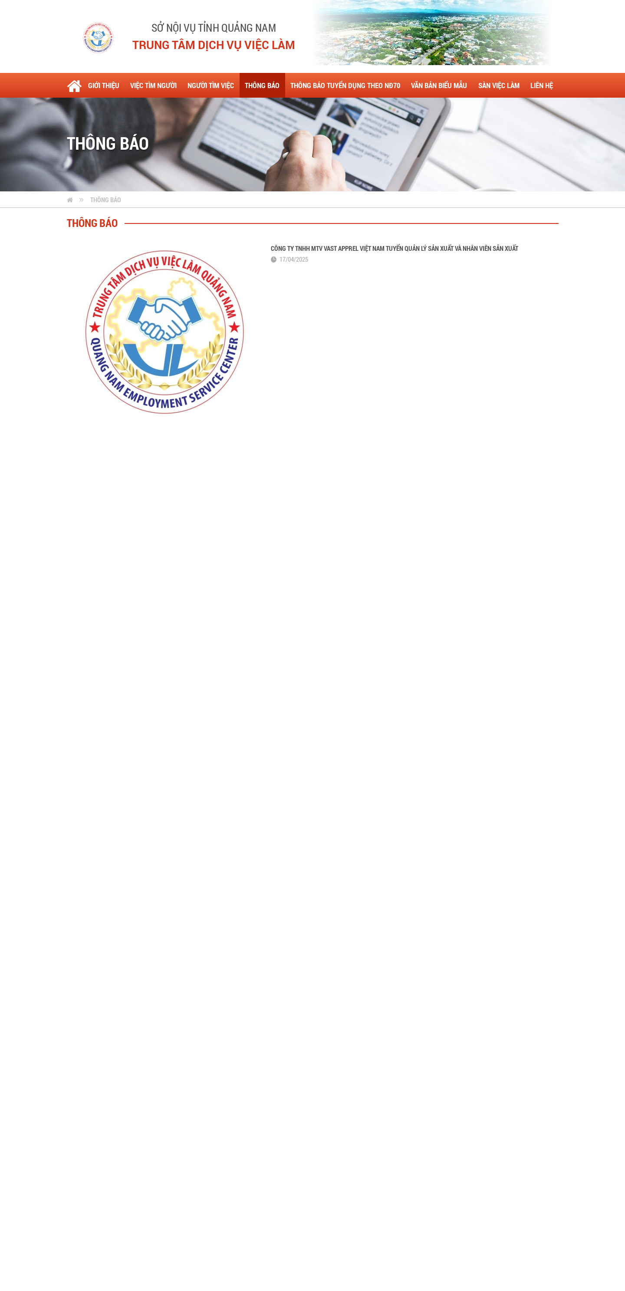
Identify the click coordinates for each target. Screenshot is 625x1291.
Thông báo (105, 199)
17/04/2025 (294, 259)
